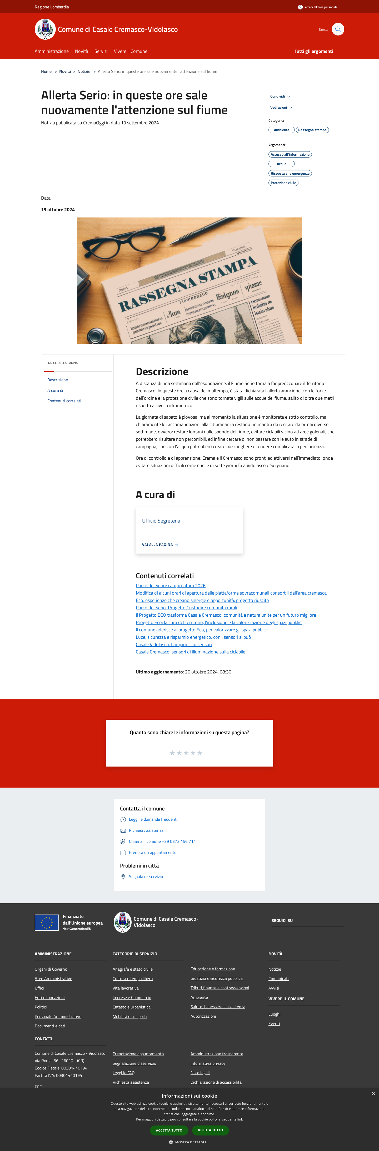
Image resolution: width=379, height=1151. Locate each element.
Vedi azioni (282, 107)
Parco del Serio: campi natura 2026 (171, 585)
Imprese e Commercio (132, 997)
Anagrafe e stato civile (133, 969)
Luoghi (274, 1014)
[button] (189, 1142)
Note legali (200, 1072)
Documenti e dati (50, 1026)
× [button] (373, 1094)
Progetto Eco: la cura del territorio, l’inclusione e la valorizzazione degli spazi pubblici (219, 622)
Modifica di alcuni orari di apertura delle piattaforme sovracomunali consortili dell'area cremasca (231, 592)
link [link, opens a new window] (240, 1119)
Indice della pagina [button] (62, 362)
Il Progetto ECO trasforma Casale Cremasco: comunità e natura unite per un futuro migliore (226, 614)
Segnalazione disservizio (134, 1063)
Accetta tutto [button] (169, 1130)
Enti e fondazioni (50, 997)
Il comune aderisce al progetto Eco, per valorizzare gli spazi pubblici (202, 629)
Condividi (281, 96)
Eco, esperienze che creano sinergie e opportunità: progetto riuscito (202, 600)
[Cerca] (338, 29)
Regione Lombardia (52, 7)
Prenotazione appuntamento (138, 1054)
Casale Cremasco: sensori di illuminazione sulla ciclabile (190, 651)
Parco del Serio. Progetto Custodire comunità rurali (186, 607)
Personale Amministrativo (58, 1016)
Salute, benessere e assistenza (218, 1006)
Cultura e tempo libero (133, 978)
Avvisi (273, 988)
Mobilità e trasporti (130, 1016)
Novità (65, 71)
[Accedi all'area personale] (317, 7)
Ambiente (199, 997)
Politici (41, 1007)
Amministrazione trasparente (217, 1054)
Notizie (84, 71)
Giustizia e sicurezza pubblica (217, 978)
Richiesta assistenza (131, 1082)
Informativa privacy (208, 1063)
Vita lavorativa (126, 988)
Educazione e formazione (213, 969)
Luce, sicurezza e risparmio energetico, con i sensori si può (193, 637)
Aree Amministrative (53, 978)
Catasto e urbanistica (132, 1007)
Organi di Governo (51, 969)
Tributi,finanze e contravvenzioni (220, 988)
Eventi (274, 1023)
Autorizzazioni (203, 1016)
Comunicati (278, 978)
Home (46, 71)
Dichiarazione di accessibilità (216, 1082)
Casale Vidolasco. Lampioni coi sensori (174, 644)
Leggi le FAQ (124, 1072)
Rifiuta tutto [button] (210, 1130)
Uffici (39, 988)
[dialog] (189, 1119)
